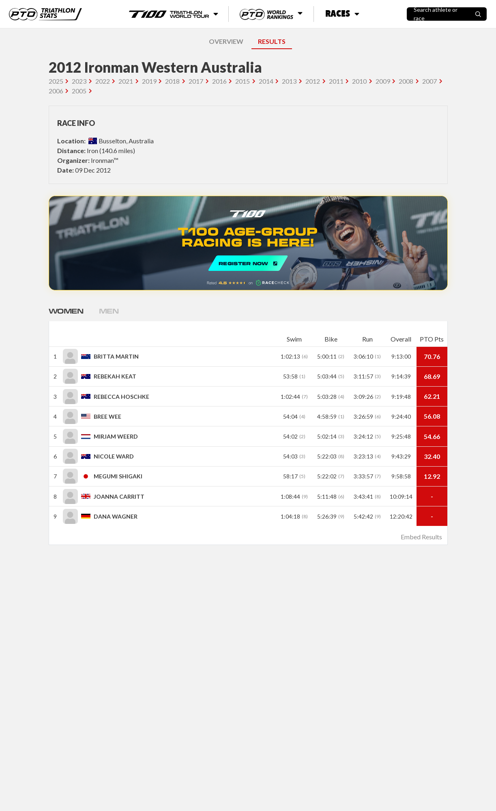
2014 (266, 81)
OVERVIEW (226, 41)
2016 (219, 81)
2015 (242, 81)
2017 (196, 81)
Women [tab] (67, 310)
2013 (289, 81)
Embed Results (421, 537)
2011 (336, 81)
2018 (172, 81)
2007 (429, 81)
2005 (79, 91)
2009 (383, 81)
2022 (102, 81)
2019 (149, 81)
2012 (312, 81)
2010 (359, 81)
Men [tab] (111, 310)
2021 (125, 81)
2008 (406, 81)
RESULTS (272, 41)
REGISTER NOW (248, 243)
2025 (56, 81)
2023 (79, 81)
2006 (56, 91)
